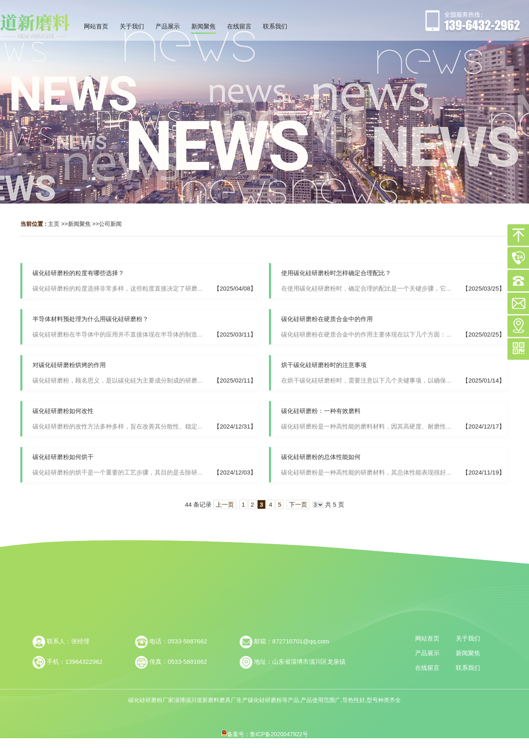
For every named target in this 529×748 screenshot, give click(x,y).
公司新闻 (110, 224)
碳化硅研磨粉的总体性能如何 (321, 456)
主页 (53, 224)
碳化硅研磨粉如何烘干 (63, 456)
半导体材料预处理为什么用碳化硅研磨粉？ (91, 318)
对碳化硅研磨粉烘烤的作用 (69, 364)
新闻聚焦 (79, 224)
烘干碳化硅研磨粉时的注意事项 (324, 364)
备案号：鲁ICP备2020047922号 (264, 734)
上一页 (225, 504)
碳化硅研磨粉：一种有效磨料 (321, 410)
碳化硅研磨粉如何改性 (63, 410)
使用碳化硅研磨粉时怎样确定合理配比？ (336, 272)
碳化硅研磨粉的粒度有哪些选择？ (78, 272)
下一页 (298, 504)
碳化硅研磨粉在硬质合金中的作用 (327, 318)
